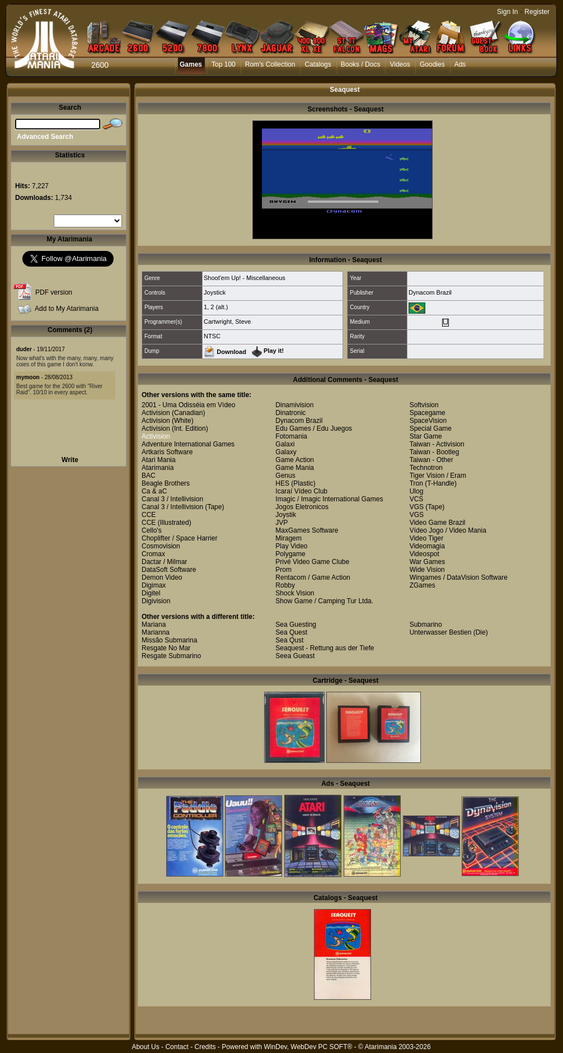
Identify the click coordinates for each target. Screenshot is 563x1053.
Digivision (156, 601)
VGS (417, 507)
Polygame (290, 554)
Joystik (285, 515)
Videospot (424, 554)
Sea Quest (291, 632)
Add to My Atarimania (66, 309)
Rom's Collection (270, 64)
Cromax (153, 554)
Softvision (424, 405)
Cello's (152, 530)
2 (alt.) (219, 307)
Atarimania (157, 468)
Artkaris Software (167, 452)
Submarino (426, 624)
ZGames (422, 585)
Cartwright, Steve (227, 321)
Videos (400, 64)
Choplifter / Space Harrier (179, 538)
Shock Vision (294, 593)
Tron (416, 483)
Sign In (507, 12)
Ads (460, 64)
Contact (176, 1047)
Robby (285, 585)
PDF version (53, 292)
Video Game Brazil (438, 522)
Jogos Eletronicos (302, 507)
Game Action (294, 460)
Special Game (431, 428)
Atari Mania (159, 460)
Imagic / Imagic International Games (329, 499)
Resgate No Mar (166, 648)
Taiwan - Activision (437, 444)
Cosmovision (161, 546)
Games (191, 64)
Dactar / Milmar (164, 562)
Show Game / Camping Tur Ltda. (324, 601)
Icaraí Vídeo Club (301, 491)
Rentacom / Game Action (312, 577)
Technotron (426, 468)
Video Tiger (427, 538)
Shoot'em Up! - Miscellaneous (244, 277)
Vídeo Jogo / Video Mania (448, 530)
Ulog (417, 491)
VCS (417, 499)
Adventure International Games (188, 444)
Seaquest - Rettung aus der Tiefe (324, 648)
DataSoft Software (169, 570)
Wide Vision (427, 570)
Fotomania (291, 436)
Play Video (291, 546)
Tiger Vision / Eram (438, 475)
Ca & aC (154, 491)
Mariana (154, 624)
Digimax (154, 585)
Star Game (426, 436)
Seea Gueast (295, 656)
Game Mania (294, 468)
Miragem (288, 538)
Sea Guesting (295, 624)
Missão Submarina (169, 640)
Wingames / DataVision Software (459, 577)
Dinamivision (294, 405)
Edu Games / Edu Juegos (313, 428)
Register (537, 12)
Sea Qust (289, 640)
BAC (149, 475)
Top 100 (224, 64)
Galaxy (285, 452)
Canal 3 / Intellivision (172, 499)
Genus (285, 475)
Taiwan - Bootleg (434, 452)
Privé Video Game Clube (312, 562)
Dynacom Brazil (430, 292)
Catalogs (317, 64)
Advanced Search (45, 137)
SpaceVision (428, 421)
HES (282, 483)
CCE (149, 515)
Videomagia (427, 546)
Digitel (151, 593)
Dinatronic (290, 413)
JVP (281, 522)
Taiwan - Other (431, 460)
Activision (156, 413)
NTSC (212, 336)
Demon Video (162, 577)
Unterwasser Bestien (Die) (449, 632)
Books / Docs (361, 64)
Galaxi (284, 444)
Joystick (215, 292)
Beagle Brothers (166, 483)
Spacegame (427, 413)
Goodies (432, 64)
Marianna (156, 632)
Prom (283, 570)
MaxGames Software (306, 530)
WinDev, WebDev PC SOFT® (308, 1047)
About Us (145, 1047)
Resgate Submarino (171, 656)
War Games (427, 562)
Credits (204, 1047)
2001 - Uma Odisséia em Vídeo (188, 405)
